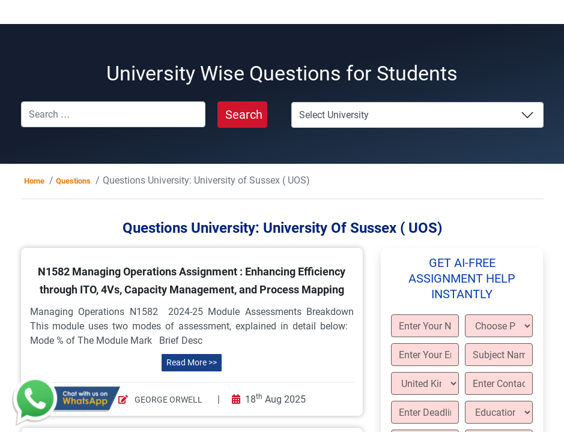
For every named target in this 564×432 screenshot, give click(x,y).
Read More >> (191, 362)
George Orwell (160, 399)
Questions (73, 180)
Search (243, 114)
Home (34, 180)
